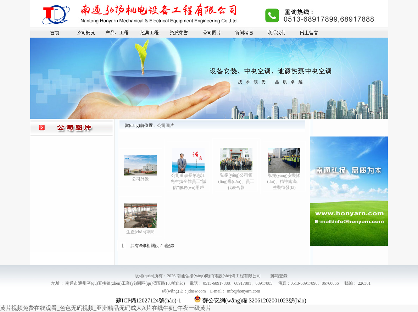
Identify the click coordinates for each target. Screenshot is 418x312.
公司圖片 (165, 125)
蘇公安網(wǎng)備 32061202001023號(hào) (250, 300)
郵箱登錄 (279, 275)
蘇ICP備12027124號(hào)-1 (148, 300)
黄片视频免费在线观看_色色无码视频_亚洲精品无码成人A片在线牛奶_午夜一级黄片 (105, 308)
